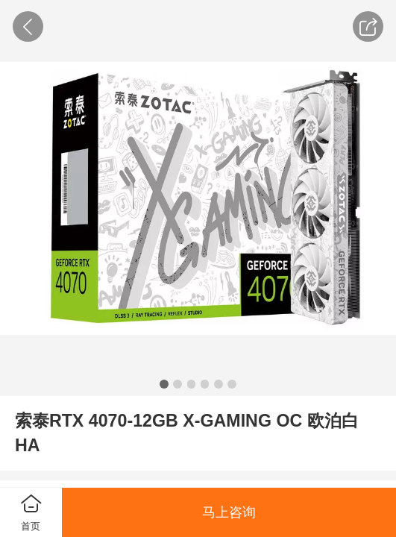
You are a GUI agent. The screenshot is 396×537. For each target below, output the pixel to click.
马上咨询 (229, 512)
